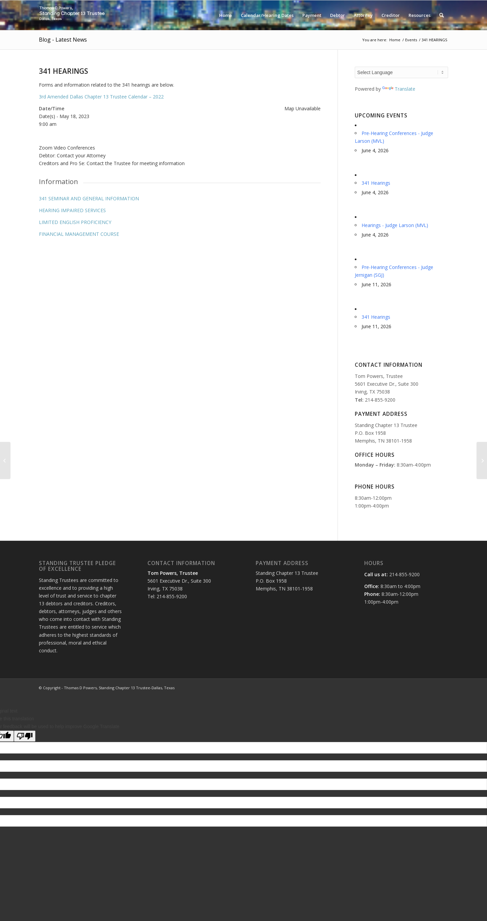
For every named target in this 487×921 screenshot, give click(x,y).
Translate (398, 89)
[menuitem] (225, 15)
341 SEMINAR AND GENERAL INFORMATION (89, 198)
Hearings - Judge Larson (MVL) (395, 225)
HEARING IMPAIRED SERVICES (72, 210)
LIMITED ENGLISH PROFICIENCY (75, 222)
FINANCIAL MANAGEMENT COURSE (79, 234)
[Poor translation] (25, 736)
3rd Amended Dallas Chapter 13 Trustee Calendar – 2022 (101, 96)
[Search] (441, 15)
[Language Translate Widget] (401, 72)
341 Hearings (376, 183)
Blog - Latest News (63, 39)
